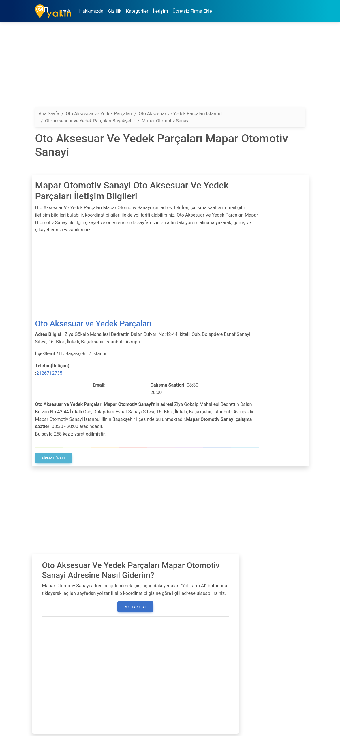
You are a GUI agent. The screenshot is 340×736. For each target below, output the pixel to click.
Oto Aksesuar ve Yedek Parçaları (93, 323)
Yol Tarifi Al (135, 607)
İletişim (160, 11)
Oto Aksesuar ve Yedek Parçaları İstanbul (181, 113)
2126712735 (49, 373)
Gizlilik (114, 11)
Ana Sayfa (49, 113)
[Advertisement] (170, 67)
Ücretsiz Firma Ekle (192, 11)
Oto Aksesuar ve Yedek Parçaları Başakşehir (90, 121)
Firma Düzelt (53, 458)
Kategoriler (137, 11)
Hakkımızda (91, 11)
